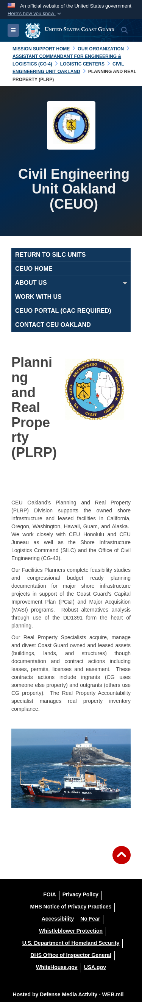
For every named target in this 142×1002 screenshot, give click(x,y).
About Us (31, 282)
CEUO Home (34, 268)
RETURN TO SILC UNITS (50, 254)
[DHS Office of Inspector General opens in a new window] (70, 955)
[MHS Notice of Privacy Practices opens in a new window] (71, 907)
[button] (35, 13)
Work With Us (38, 296)
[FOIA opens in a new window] (49, 894)
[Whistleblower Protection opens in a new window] (71, 931)
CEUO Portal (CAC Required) (63, 310)
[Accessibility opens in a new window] (58, 919)
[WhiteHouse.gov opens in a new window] (57, 967)
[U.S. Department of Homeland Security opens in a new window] (71, 943)
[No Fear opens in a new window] (90, 919)
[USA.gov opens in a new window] (95, 967)
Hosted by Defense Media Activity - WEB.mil (68, 994)
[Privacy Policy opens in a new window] (80, 894)
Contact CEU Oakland (53, 325)
